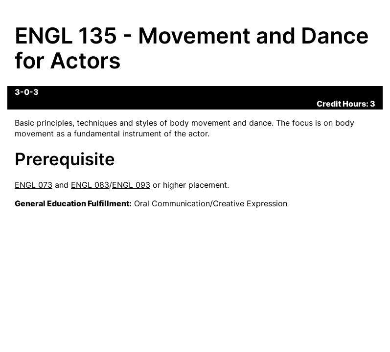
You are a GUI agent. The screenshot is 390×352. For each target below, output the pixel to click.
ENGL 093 (131, 185)
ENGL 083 (90, 185)
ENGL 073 (33, 185)
